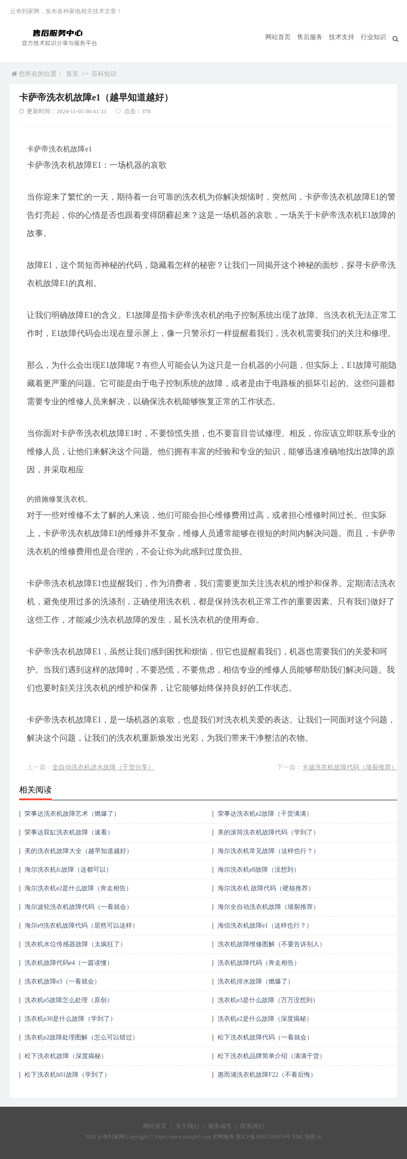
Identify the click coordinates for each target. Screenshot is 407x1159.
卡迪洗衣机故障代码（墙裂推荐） (349, 767)
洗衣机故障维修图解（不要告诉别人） (272, 944)
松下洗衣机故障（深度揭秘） (66, 1056)
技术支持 (341, 37)
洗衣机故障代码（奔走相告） (259, 962)
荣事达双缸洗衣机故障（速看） (69, 832)
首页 (72, 73)
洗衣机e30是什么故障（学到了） (70, 1018)
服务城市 (220, 1126)
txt (320, 1137)
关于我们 (187, 1126)
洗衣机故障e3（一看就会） (62, 981)
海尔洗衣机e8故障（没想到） (259, 869)
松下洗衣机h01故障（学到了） (67, 1074)
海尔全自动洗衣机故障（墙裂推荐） (268, 906)
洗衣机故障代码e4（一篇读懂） (69, 962)
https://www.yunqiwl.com (183, 1137)
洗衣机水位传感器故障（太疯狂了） (75, 944)
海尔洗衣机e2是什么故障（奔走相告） (78, 888)
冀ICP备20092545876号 (263, 1137)
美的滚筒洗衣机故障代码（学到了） (268, 832)
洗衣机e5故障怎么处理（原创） (69, 1000)
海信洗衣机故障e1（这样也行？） (265, 925)
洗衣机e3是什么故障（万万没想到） (268, 1000)
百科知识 (104, 73)
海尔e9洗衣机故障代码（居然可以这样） (82, 925)
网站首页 (278, 37)
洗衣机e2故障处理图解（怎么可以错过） (82, 1037)
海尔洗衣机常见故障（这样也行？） (268, 851)
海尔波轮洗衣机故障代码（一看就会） (79, 906)
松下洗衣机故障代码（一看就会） (265, 1037)
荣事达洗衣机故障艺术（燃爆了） (72, 813)
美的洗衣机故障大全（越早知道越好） (79, 851)
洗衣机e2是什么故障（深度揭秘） (265, 1018)
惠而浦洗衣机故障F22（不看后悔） (267, 1074)
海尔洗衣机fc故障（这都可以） (68, 869)
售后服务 (310, 37)
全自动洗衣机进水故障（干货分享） (103, 767)
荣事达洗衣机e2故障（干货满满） (265, 813)
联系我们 (252, 1126)
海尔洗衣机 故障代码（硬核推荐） (266, 888)
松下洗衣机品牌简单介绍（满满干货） (272, 1056)
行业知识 (373, 37)
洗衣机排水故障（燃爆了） (256, 981)
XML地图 (303, 1137)
